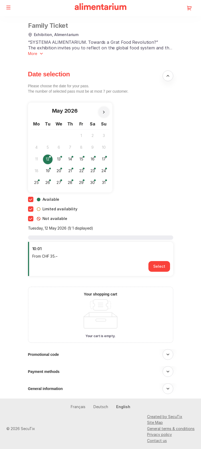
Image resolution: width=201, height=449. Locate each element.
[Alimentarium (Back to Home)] (101, 8)
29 (82, 183)
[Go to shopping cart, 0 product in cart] (189, 8)
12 (49, 160)
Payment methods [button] (44, 371)
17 (105, 160)
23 (93, 172)
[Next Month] (103, 112)
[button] (8, 7)
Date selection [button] (49, 74)
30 (93, 183)
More (32, 53)
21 (71, 172)
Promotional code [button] (43, 354)
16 (94, 160)
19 (49, 172)
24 (105, 172)
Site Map (155, 422)
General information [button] (45, 389)
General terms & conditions (171, 428)
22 (82, 172)
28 (71, 183)
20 (60, 172)
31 (105, 183)
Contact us (157, 440)
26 (49, 183)
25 (37, 183)
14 (71, 160)
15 (83, 160)
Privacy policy (159, 434)
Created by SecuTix (164, 416)
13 (60, 160)
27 (60, 183)
